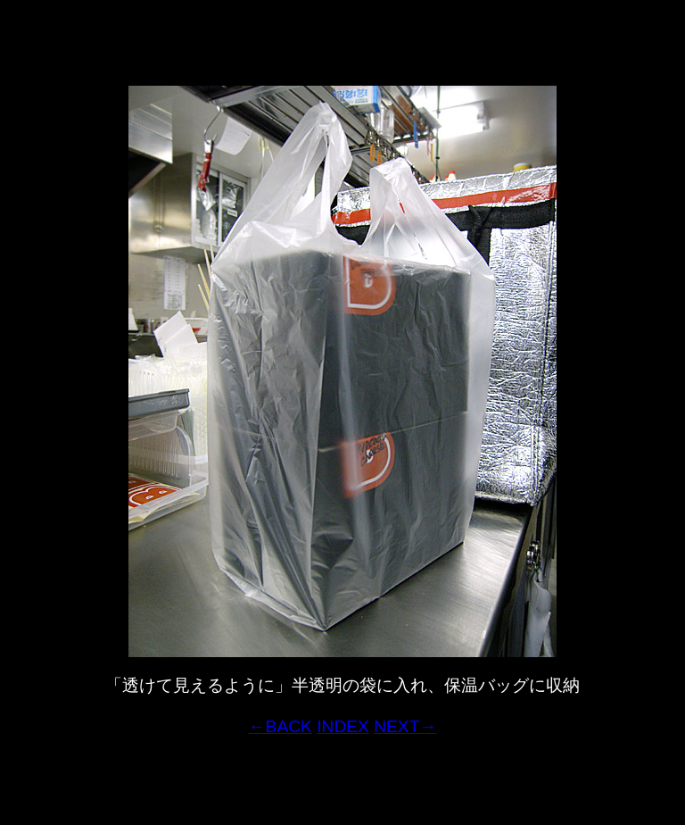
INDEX (343, 726)
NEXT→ (405, 726)
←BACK (279, 726)
